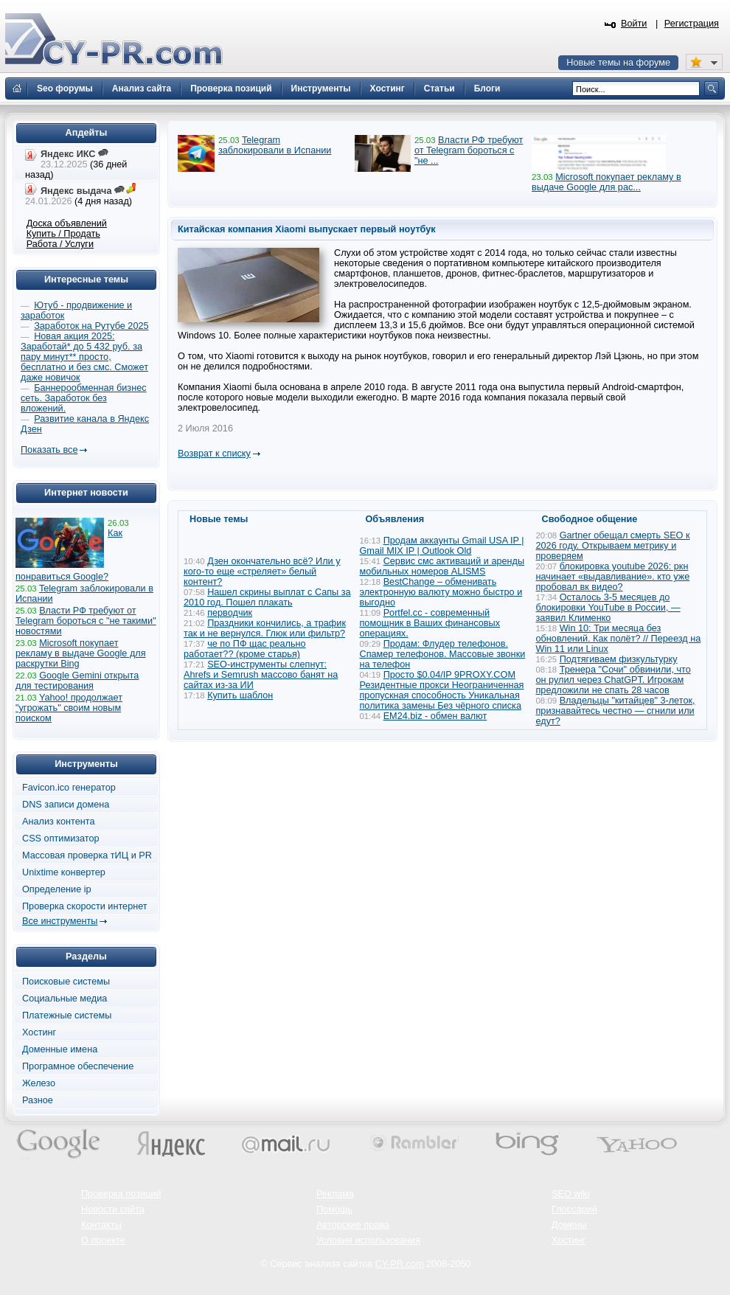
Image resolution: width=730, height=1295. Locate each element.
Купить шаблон (240, 695)
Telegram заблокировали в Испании (274, 145)
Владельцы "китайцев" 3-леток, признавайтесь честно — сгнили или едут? (615, 710)
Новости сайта (113, 1209)
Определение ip (56, 889)
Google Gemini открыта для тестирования (77, 680)
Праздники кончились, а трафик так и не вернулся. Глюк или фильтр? (265, 628)
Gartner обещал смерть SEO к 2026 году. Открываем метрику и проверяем (613, 545)
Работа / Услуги (60, 244)
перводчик (229, 613)
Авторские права (352, 1225)
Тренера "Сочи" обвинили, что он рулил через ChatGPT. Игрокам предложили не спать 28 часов (613, 679)
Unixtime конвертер (63, 872)
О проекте (103, 1240)
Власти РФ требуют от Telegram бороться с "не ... (468, 150)
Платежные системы (66, 1015)
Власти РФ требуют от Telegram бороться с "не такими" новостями (85, 620)
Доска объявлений (67, 223)
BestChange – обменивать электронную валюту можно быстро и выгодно (441, 592)
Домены (569, 1225)
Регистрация (691, 23)
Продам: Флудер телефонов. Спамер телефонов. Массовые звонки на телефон (443, 654)
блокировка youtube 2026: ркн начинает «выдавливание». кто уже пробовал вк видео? (613, 576)
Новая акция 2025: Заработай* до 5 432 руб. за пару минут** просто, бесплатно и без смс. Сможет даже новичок (84, 357)
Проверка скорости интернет (84, 906)
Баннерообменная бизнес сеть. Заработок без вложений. (84, 398)
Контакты (101, 1225)
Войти (634, 23)
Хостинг (39, 1032)
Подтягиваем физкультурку (619, 659)
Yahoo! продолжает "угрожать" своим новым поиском (68, 707)
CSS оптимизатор (61, 838)
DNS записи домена (65, 804)
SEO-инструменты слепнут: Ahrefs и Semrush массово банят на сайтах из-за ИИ (261, 674)
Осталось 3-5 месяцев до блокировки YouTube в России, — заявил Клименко (608, 607)
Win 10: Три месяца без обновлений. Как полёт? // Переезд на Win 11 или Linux (618, 638)
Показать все (49, 450)
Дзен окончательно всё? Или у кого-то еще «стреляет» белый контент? (262, 571)
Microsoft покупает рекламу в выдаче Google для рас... (606, 182)
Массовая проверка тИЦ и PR (87, 855)
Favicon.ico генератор (69, 787)
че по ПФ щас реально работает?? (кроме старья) (245, 649)
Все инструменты (59, 921)
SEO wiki (570, 1194)
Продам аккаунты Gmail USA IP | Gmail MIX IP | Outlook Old (442, 545)
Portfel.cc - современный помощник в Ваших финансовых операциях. (430, 623)
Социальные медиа (64, 998)
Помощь (334, 1209)
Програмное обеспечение (77, 1066)
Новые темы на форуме (618, 63)
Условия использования (368, 1240)
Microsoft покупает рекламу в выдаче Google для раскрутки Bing (80, 653)
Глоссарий (574, 1209)
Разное (37, 1100)
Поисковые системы (66, 981)
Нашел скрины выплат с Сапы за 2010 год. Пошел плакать (267, 597)
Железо (38, 1083)
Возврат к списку (214, 453)
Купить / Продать (63, 234)
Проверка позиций (121, 1194)
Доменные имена (59, 1049)
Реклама (335, 1194)
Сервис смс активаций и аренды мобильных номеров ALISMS (442, 566)
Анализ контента (58, 821)
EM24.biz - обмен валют (435, 716)
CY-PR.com (399, 1264)
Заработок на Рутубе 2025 (91, 326)
